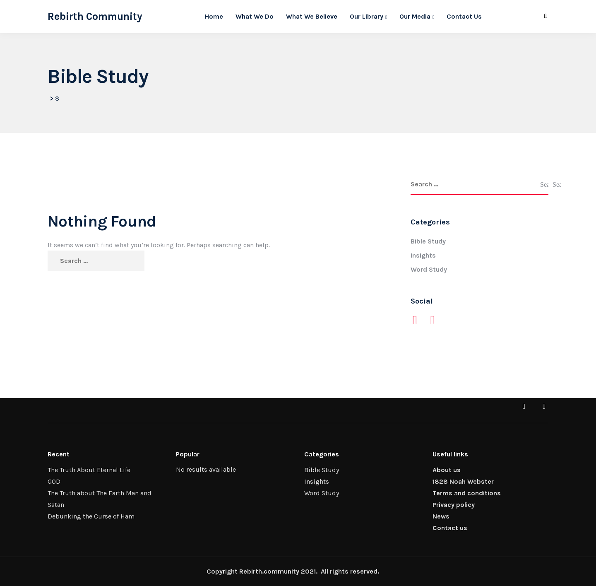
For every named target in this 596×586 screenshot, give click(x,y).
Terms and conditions (467, 493)
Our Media (414, 16)
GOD (54, 481)
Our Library (366, 16)
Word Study (429, 269)
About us (447, 470)
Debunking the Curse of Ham (91, 516)
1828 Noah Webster (463, 481)
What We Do (255, 16)
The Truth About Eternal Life (89, 470)
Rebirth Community (95, 16)
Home (214, 16)
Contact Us (464, 16)
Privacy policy (454, 505)
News (441, 516)
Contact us (450, 528)
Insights (423, 255)
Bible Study (428, 241)
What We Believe (311, 16)
